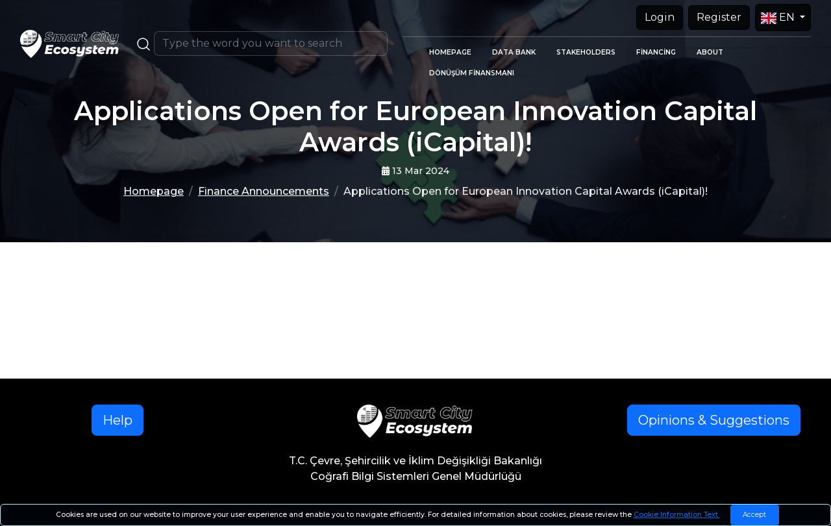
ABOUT (710, 52)
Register (719, 17)
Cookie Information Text (677, 514)
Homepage (153, 191)
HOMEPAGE (450, 52)
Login (660, 17)
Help (117, 420)
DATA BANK (514, 52)
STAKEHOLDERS (585, 52)
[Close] (754, 515)
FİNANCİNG (656, 52)
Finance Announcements (263, 191)
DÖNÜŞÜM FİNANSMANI (471, 73)
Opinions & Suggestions (713, 420)
